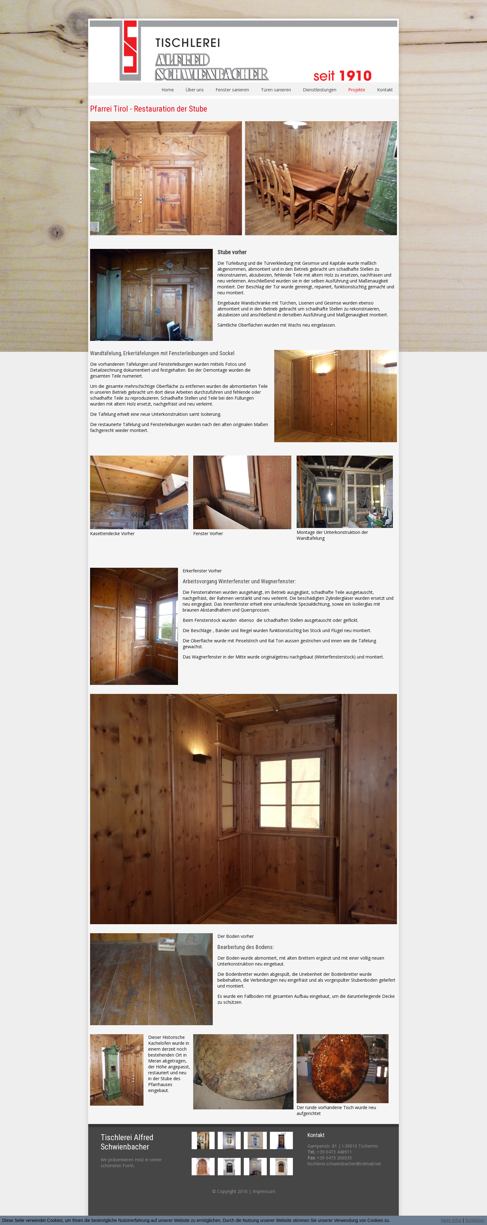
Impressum (264, 1191)
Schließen (475, 1220)
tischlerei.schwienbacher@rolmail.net (344, 1164)
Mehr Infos (451, 1220)
